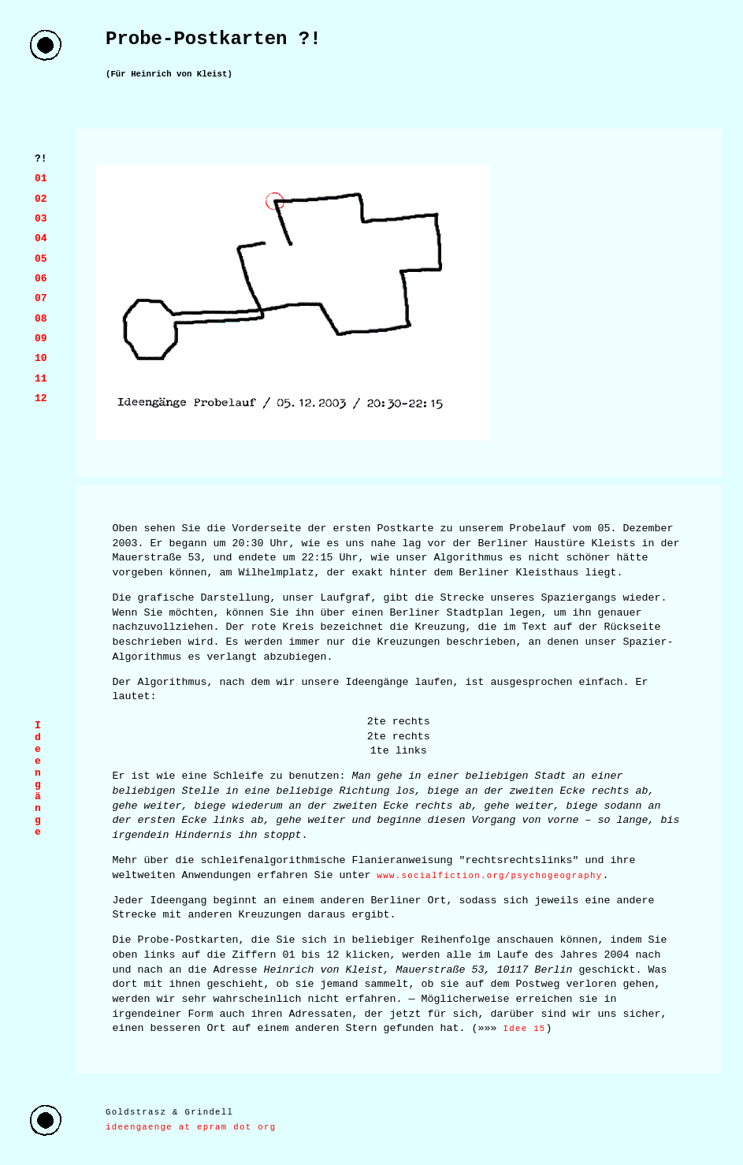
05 (41, 258)
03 (41, 218)
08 (41, 318)
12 (41, 398)
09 (41, 338)
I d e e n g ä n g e (38, 779)
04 (41, 238)
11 (41, 378)
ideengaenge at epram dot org (191, 1127)
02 (41, 199)
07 (41, 298)
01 (41, 178)
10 (41, 358)
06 (41, 278)
